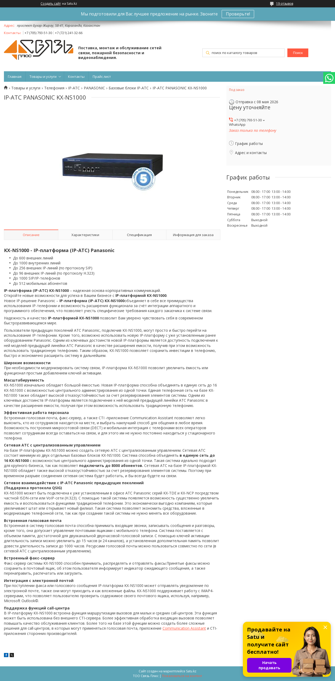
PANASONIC (94, 88)
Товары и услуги (43, 76)
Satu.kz (191, 671)
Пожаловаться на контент (182, 676)
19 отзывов (284, 3)
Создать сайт (51, 4)
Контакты (76, 76)
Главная (14, 76)
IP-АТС (74, 88)
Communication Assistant (184, 628)
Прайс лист (102, 76)
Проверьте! (238, 14)
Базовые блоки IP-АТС (129, 88)
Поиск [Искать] (298, 53)
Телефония (54, 88)
